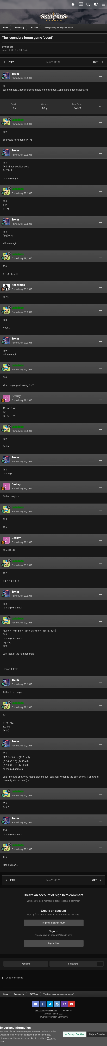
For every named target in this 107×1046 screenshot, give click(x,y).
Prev (11, 62)
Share (26, 963)
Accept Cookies (74, 1034)
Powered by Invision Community (53, 1017)
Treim (15, 73)
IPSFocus (52, 1010)
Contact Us (67, 1010)
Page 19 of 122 (53, 62)
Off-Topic (23, 50)
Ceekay (16, 396)
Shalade (9, 46)
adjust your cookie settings (37, 1034)
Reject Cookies (97, 1034)
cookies (20, 1031)
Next (95, 62)
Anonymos (18, 284)
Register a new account (53, 922)
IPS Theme (40, 1010)
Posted (22, 78)
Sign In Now (53, 943)
